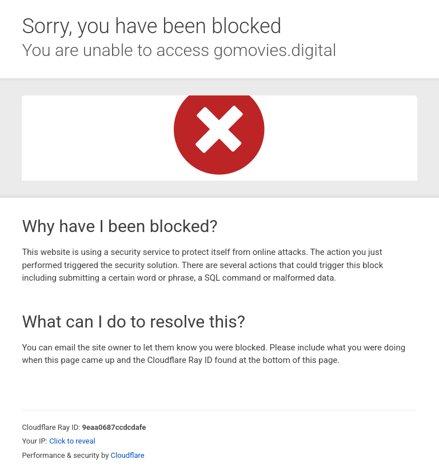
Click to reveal (72, 441)
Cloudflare (128, 455)
